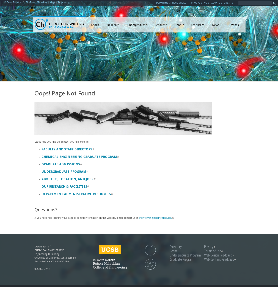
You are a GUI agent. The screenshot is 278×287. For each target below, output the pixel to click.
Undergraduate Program (65, 171)
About (95, 25)
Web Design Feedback (219, 255)
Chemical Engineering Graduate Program (80, 157)
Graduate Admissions (62, 164)
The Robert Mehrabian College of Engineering (48, 2)
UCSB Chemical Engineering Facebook (150, 250)
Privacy (209, 246)
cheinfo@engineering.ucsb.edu (156, 217)
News (216, 25)
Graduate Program (181, 259)
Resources (198, 25)
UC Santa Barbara (12, 2)
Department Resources (171, 3)
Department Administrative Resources (77, 194)
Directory (176, 246)
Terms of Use (213, 251)
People (179, 25)
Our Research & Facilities (65, 186)
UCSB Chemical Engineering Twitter (150, 264)
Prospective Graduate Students (212, 3)
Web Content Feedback (220, 259)
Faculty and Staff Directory (68, 149)
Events (234, 25)
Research (113, 25)
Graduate (161, 25)
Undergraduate (137, 25)
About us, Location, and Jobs (68, 179)
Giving (174, 251)
